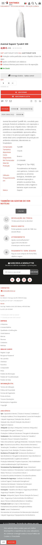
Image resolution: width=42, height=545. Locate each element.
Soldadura (34, 413)
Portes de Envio (5, 396)
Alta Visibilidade (14, 436)
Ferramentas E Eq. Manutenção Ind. (12, 467)
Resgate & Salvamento (31, 433)
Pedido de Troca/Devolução (9, 377)
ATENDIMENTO (18, 237)
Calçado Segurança (7, 419)
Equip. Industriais (29, 467)
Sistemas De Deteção (8, 484)
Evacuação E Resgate (8, 430)
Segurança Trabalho (8, 492)
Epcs (2, 444)
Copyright (4, 405)
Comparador (5, 368)
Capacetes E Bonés (10, 413)
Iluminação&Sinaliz (7, 458)
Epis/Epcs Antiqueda (15, 427)
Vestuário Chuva (6, 439)
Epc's (17, 504)
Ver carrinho (4, 359)
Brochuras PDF (26, 109)
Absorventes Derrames (29, 444)
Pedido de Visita (6, 380)
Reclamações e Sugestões (9, 402)
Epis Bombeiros (6, 456)
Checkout (3, 362)
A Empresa (4, 324)
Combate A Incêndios (25, 447)
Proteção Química (32, 6)
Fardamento (5, 6)
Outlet (3, 509)
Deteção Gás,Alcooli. (23, 422)
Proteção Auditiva (7, 416)
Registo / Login (5, 352)
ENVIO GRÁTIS (17, 226)
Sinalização (5, 447)
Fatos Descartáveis (17, 6)
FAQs (2, 371)
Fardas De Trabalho (28, 436)
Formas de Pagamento (8, 393)
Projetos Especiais (21, 461)
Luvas (8, 509)
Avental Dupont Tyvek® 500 (14, 44)
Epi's (12, 504)
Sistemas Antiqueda (30, 427)
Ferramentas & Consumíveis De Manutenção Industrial (19, 512)
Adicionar (21, 92)
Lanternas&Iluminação (8, 464)
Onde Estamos (5, 333)
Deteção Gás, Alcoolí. (22, 419)
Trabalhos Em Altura (15, 489)
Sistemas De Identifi (7, 487)
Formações (4, 489)
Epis (2, 413)
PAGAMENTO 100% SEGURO (23, 251)
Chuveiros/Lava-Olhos (11, 444)
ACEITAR (11, 542)
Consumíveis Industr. (19, 473)
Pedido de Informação (8, 374)
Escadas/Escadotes (29, 475)
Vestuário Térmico (35, 442)
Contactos (4, 342)
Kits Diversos (24, 504)
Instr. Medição (14, 450)
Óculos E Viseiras (24, 413)
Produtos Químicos (26, 450)
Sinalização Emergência (20, 481)
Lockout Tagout (6, 481)
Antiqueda (4, 427)
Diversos (36, 447)
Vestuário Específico (20, 439)
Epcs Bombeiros (34, 456)
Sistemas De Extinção (24, 484)
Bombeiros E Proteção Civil (9, 453)
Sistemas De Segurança (8, 478)
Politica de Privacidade (8, 390)
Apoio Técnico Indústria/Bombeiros (13, 501)
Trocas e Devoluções (7, 399)
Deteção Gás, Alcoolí (8, 422)
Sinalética (13, 447)
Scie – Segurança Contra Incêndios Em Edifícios (17, 498)
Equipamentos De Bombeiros (25, 515)
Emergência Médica (25, 506)
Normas (14, 109)
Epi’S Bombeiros (22, 464)
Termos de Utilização (7, 387)
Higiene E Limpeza (7, 425)
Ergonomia (4, 450)
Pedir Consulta (8, 114)
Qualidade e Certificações (9, 330)
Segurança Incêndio (30, 489)
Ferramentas (19, 470)
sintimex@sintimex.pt (9, 291)
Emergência (20, 492)
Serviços (19, 430)
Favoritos (3, 365)
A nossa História (6, 327)
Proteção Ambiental (7, 461)
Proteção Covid (6, 504)
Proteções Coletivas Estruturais (11, 433)
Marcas (3, 336)
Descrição (5, 109)
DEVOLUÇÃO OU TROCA (21, 218)
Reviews (19, 114)
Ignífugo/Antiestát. (21, 442)
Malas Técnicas (6, 473)
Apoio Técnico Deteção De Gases (26, 495)
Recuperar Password (7, 356)
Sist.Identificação (21, 487)
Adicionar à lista (21, 96)
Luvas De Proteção (33, 416)
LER (3, 542)
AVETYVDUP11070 (29, 53)
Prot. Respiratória (20, 416)
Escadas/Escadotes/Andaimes (11, 475)
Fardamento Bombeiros (26, 453)
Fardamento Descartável (9, 506)
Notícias (3, 346)
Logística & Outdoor (21, 458)
